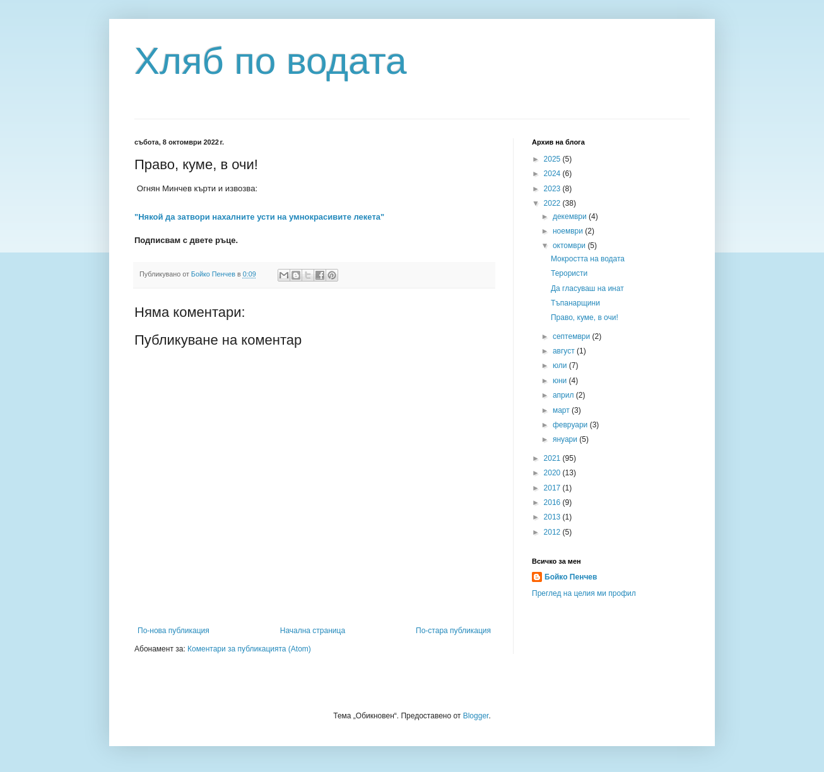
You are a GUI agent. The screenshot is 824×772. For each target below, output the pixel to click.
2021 (553, 458)
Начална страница (312, 630)
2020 (553, 472)
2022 (553, 203)
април (564, 395)
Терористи (569, 273)
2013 (553, 517)
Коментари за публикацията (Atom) (249, 648)
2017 (553, 488)
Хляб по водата (270, 61)
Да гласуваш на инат (587, 288)
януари (566, 439)
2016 (553, 502)
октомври (570, 245)
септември (572, 336)
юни (561, 380)
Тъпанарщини (575, 303)
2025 (553, 159)
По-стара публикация (453, 630)
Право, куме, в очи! (584, 317)
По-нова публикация (173, 630)
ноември (569, 231)
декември (571, 216)
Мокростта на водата (588, 258)
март (562, 410)
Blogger (476, 715)
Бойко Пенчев (570, 577)
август (565, 351)
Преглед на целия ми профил (584, 593)
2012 (553, 532)
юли (561, 365)
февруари (571, 424)
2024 (553, 173)
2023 (553, 188)
